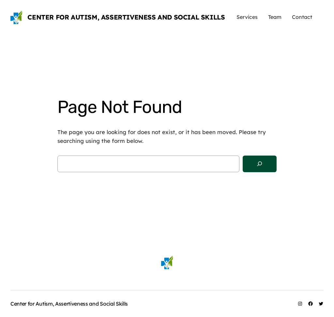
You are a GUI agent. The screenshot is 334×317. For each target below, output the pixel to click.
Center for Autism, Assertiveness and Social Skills (126, 17)
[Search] (260, 164)
